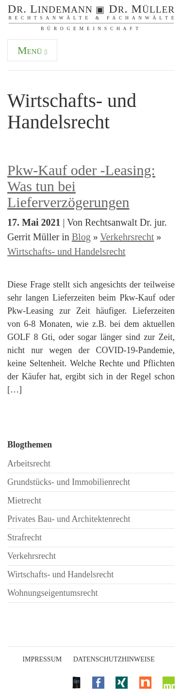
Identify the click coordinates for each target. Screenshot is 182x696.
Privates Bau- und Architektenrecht (68, 519)
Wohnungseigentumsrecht (52, 593)
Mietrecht (24, 500)
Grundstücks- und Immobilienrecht (68, 482)
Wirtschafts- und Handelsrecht (66, 251)
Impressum (42, 659)
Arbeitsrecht (28, 463)
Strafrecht (24, 537)
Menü (32, 50)
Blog (81, 237)
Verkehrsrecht (127, 237)
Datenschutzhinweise (114, 659)
